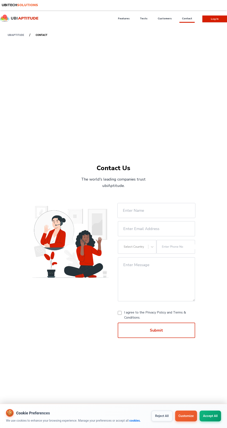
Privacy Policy (155, 312)
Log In (214, 19)
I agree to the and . (155, 315)
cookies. (135, 420)
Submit (156, 330)
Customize (186, 416)
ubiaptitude (16, 35)
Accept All (210, 416)
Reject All (162, 416)
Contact (41, 35)
